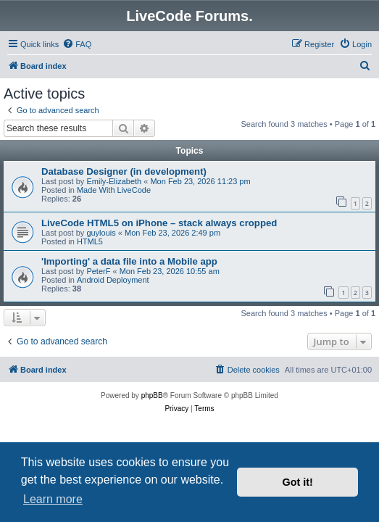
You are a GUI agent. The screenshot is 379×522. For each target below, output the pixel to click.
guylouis (100, 232)
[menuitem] (76, 44)
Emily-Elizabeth (113, 181)
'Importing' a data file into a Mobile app (129, 261)
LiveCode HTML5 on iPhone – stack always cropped (159, 223)
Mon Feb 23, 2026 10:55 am (170, 271)
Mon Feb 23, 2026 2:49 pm (172, 232)
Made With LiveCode (114, 190)
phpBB (152, 395)
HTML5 (90, 241)
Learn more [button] (53, 499)
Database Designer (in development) (124, 171)
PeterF (98, 271)
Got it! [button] (298, 482)
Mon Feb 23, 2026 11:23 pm (200, 181)
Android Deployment (113, 280)
